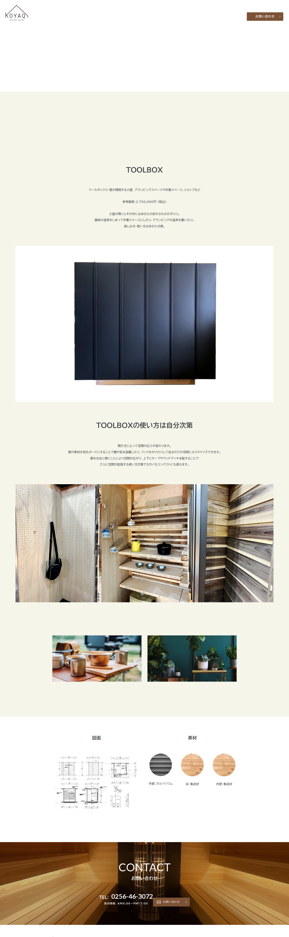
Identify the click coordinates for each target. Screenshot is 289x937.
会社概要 (215, 12)
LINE (237, 12)
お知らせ (227, 12)
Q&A (204, 12)
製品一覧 (194, 12)
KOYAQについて (175, 12)
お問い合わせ (265, 12)
